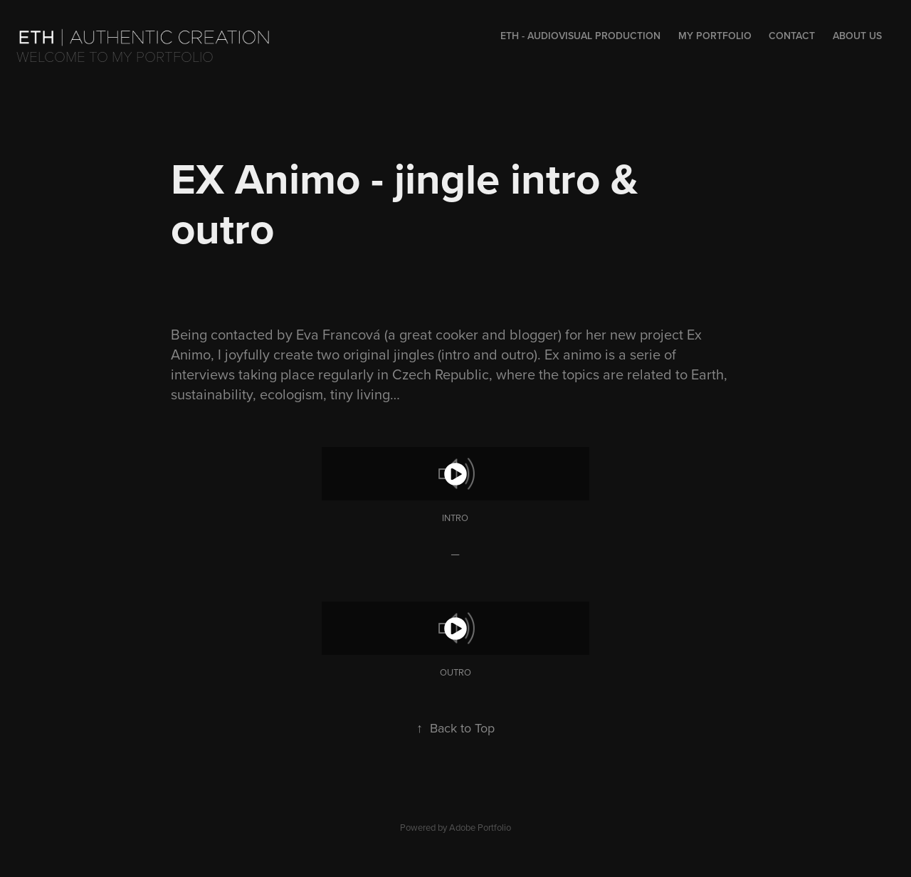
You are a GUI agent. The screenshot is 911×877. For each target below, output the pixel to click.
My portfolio (715, 35)
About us (857, 35)
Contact (792, 35)
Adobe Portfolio (480, 827)
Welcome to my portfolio (115, 56)
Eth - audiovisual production (580, 35)
